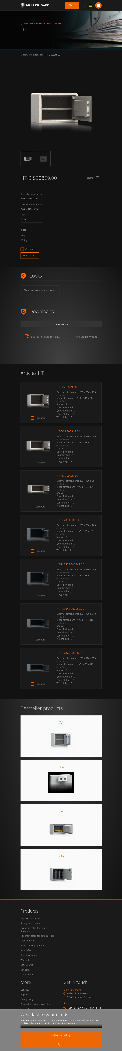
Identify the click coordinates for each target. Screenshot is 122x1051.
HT (41, 54)
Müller (24, 54)
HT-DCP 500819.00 (68, 431)
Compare (30, 249)
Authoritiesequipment (32, 947)
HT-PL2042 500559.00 (70, 609)
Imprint (24, 1000)
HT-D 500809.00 (52, 54)
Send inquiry (30, 255)
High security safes (31, 918)
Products (33, 54)
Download (91, 336)
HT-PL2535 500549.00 (70, 564)
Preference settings (61, 1034)
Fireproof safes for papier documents (34, 930)
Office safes (27, 968)
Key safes (26, 974)
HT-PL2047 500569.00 (70, 653)
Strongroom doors (30, 923)
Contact (25, 994)
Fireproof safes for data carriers (37, 937)
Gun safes (26, 953)
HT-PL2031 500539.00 (70, 520)
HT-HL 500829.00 (67, 476)
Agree (61, 1044)
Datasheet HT (61, 324)
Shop (72, 5)
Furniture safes (29, 958)
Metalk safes (27, 979)
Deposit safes (28, 942)
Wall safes (26, 963)
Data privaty (27, 1005)
